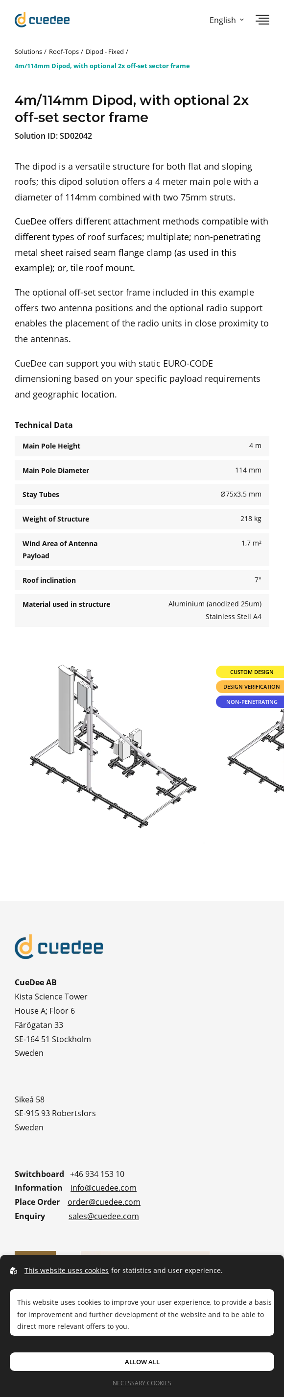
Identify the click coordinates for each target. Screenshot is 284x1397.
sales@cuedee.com (104, 1216)
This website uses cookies (66, 1270)
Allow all (142, 1361)
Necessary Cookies (142, 1383)
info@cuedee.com (104, 1187)
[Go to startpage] (42, 19)
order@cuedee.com (104, 1202)
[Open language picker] (225, 20)
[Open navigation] (262, 20)
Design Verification (251, 686)
